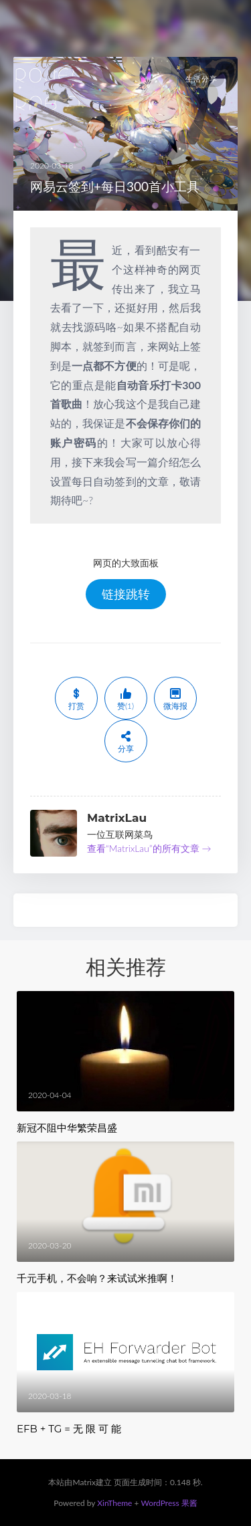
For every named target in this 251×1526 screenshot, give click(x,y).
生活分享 (201, 79)
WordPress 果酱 (169, 1503)
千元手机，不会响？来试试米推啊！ (97, 1278)
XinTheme (114, 1503)
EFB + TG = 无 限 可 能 (69, 1428)
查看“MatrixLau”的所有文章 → (149, 848)
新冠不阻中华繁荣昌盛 (67, 1127)
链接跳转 (126, 593)
